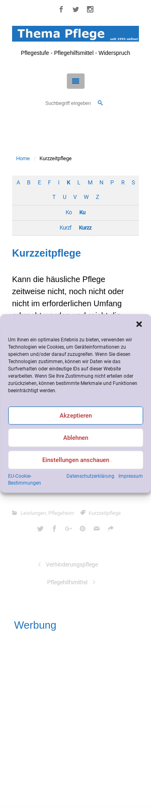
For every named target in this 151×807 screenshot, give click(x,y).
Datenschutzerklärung (90, 476)
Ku (82, 212)
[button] (139, 324)
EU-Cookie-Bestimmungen (24, 479)
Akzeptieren (76, 415)
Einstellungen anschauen (75, 460)
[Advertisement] (75, 716)
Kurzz (85, 227)
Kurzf (65, 227)
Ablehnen (75, 437)
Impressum (130, 476)
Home (23, 158)
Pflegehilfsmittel (67, 582)
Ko (69, 212)
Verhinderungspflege (72, 564)
